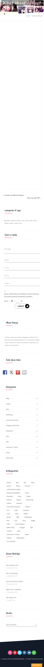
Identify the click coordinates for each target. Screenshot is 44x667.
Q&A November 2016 (12, 565)
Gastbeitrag (9, 415)
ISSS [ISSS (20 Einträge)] (8, 510)
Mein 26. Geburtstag (12, 573)
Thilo (20, 223)
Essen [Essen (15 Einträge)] (19, 496)
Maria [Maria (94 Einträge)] (17, 513)
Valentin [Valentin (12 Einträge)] (9, 538)
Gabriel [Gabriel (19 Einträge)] (18, 500)
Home (28, 16)
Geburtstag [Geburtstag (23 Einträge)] (29, 500)
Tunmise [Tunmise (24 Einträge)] (9, 531)
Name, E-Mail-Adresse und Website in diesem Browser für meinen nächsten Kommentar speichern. (21, 295)
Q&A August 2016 (11, 597)
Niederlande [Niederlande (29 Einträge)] (28, 517)
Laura (23, 220)
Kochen (18, 220)
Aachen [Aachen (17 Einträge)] (9, 482)
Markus (6, 223)
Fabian (8, 220)
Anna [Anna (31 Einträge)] (32, 482)
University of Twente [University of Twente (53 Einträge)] (13, 534)
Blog (7, 409)
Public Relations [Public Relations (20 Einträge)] (20, 524)
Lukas (27, 220)
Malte (31, 220)
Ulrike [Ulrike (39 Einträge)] (18, 531)
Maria (35, 220)
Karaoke (13, 220)
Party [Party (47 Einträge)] (24, 520)
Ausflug (8, 404)
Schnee (16, 223)
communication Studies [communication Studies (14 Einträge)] (14, 489)
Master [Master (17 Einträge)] (9, 517)
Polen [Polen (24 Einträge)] (8, 524)
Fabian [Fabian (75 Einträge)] (29, 496)
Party (7, 436)
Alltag (7, 398)
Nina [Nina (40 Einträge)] (8, 520)
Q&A (7, 442)
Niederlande (9, 431)
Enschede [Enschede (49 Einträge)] (10, 496)
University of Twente (12, 447)
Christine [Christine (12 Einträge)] (27, 486)
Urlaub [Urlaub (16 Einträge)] (27, 534)
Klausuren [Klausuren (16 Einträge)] (26, 510)
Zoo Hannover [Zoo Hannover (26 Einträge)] (11, 541)
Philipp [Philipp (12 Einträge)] (33, 520)
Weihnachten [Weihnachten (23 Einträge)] (20, 538)
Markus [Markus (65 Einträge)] (26, 513)
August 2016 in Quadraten (13, 589)
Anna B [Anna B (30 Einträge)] (9, 486)
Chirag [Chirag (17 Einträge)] (18, 486)
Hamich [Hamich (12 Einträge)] (9, 503)
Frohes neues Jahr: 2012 (34, 198)
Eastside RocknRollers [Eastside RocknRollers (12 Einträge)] (13, 493)
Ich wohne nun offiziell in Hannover (13, 195)
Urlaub (8, 452)
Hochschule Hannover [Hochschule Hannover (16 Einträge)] (13, 506)
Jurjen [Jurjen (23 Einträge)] (16, 510)
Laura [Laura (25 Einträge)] (8, 513)
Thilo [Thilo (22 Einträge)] (31, 527)
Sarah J (11, 223)
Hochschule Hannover (12, 420)
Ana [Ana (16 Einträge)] (25, 482)
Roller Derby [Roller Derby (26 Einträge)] (10, 527)
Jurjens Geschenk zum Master (14, 581)
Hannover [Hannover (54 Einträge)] (19, 503)
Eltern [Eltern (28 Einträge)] (27, 493)
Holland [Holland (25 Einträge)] (27, 506)
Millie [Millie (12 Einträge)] (17, 517)
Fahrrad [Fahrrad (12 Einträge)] (9, 500)
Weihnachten (9, 458)
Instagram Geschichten (12, 425)
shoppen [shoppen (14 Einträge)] (22, 527)
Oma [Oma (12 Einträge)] (15, 520)
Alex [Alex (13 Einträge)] (17, 482)
